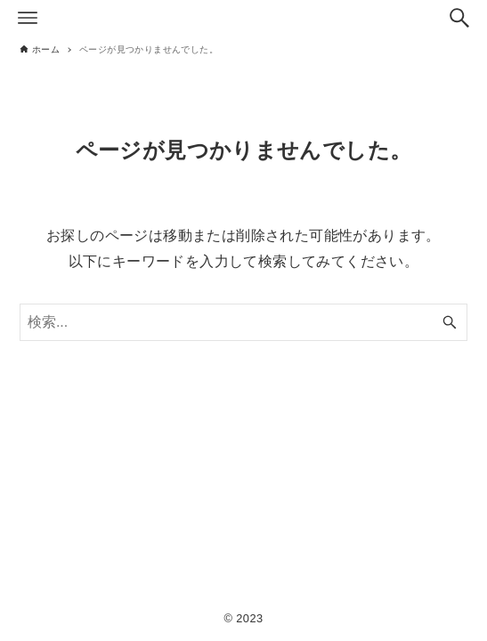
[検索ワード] (243, 322)
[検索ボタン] (459, 18)
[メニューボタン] (27, 18)
